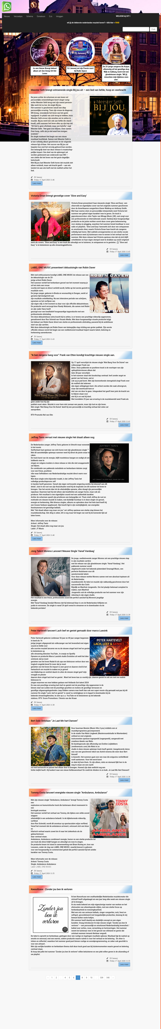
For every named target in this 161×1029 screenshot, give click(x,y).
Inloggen (59, 16)
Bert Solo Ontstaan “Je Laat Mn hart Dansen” (54, 720)
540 (107, 978)
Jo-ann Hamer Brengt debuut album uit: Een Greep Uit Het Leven (45, 71)
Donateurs (41, 16)
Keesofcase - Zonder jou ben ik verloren (51, 889)
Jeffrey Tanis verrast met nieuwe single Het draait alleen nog (62, 437)
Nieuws (7, 16)
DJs (50, 16)
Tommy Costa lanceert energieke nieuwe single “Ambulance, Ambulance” (69, 792)
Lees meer (37, 183)
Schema (29, 16)
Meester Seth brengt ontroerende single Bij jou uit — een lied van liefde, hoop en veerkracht (78, 90)
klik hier (110, 23)
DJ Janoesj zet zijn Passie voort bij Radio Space (80, 69)
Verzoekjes (18, 16)
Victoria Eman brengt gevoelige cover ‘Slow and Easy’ (59, 195)
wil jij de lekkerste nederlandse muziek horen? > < (93, 23)
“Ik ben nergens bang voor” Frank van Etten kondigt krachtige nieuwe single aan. (73, 355)
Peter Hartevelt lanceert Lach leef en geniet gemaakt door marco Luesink (69, 630)
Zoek (153, 29)
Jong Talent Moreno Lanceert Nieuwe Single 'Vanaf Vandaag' (63, 551)
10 (91, 978)
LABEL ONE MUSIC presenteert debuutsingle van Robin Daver (63, 267)
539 (101, 978)
